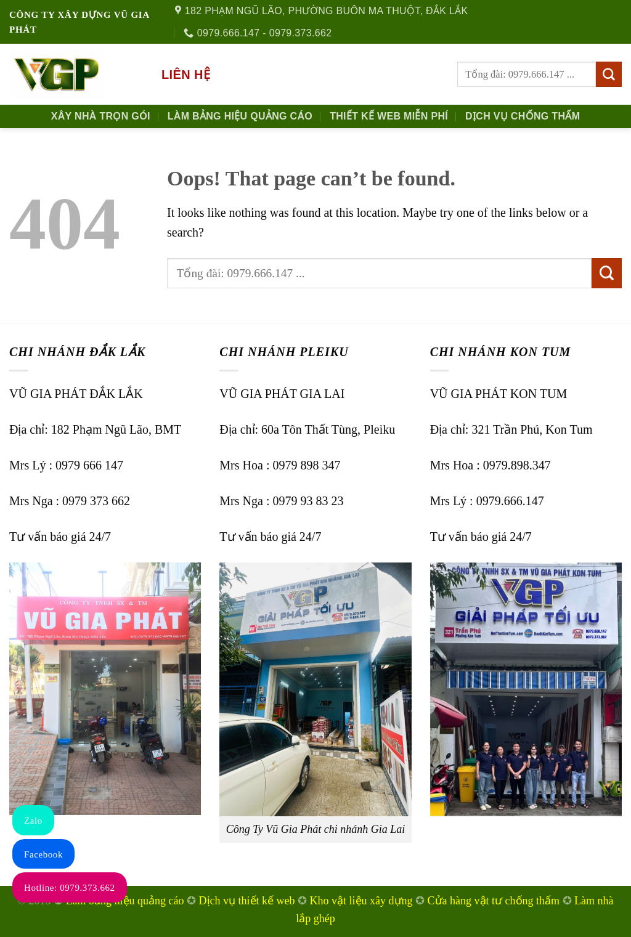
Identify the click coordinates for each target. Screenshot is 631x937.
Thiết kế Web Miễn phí (389, 116)
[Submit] (609, 74)
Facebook (43, 854)
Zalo (33, 820)
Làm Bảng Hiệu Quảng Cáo (240, 116)
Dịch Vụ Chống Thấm (522, 116)
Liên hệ (185, 74)
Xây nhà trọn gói (100, 116)
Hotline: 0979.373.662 (69, 888)
